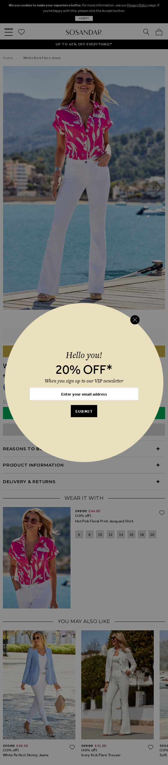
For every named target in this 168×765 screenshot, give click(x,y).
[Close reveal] (135, 319)
